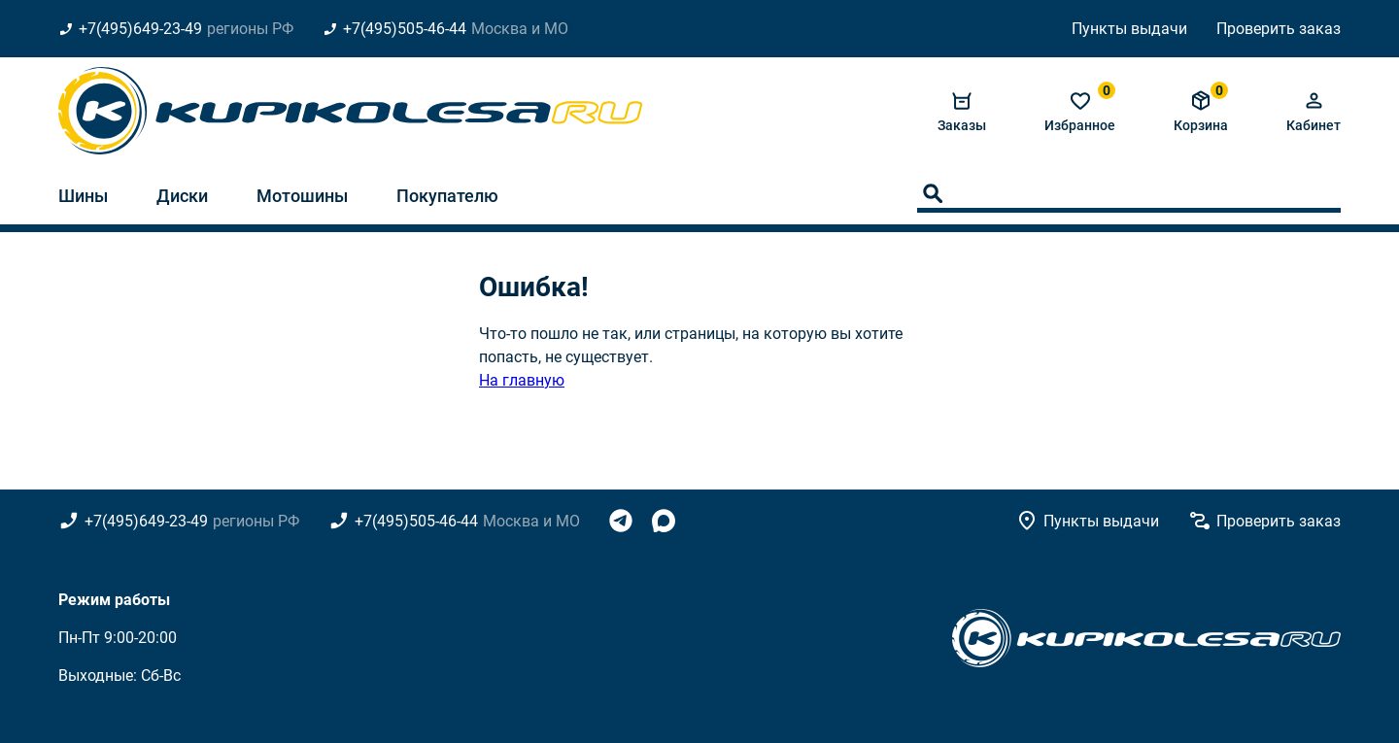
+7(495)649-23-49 (140, 28)
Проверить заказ (1278, 28)
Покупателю (447, 196)
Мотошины (302, 196)
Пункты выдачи (1129, 28)
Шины (83, 196)
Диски (182, 196)
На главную (521, 380)
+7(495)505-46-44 (404, 28)
